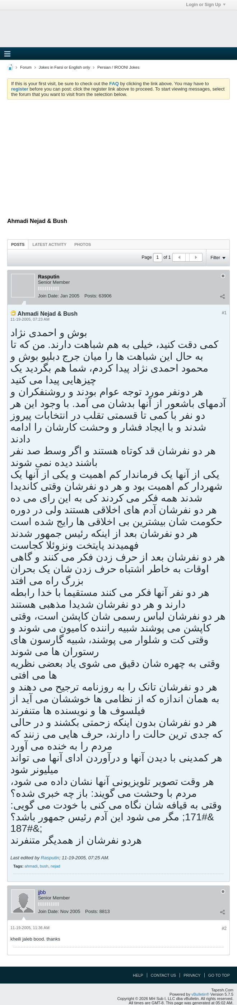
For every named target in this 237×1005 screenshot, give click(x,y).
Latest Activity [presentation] (49, 244)
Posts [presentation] (17, 244)
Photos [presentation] (82, 244)
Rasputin (50, 857)
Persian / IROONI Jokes (118, 67)
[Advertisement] (118, 158)
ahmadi (31, 866)
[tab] (17, 244)
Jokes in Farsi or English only (64, 67)
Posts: (90, 295)
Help (138, 975)
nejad (55, 866)
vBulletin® (200, 994)
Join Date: (48, 295)
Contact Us (163, 975)
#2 (224, 928)
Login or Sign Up (206, 4)
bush (44, 866)
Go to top (219, 975)
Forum (26, 67)
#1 (224, 312)
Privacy (191, 975)
